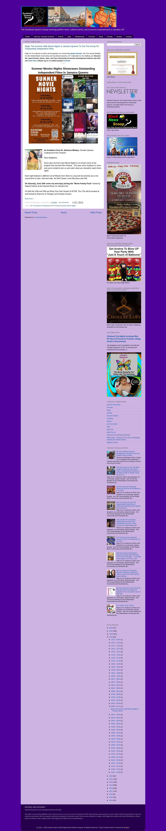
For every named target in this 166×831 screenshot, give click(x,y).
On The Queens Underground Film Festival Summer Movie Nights (53, 206)
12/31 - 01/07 (116, 639)
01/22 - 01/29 (116, 763)
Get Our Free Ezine (113, 404)
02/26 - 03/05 (116, 748)
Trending (110, 418)
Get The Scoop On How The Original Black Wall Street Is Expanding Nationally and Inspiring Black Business (128, 505)
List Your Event (112, 424)
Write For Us (111, 432)
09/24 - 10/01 (116, 676)
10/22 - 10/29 (116, 664)
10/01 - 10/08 (116, 673)
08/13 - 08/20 (116, 688)
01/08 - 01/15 (116, 769)
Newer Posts (31, 212)
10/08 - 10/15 (116, 670)
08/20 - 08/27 (116, 685)
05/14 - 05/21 (116, 718)
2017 (111, 791)
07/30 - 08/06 (116, 694)
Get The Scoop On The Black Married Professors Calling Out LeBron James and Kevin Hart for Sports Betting (127, 573)
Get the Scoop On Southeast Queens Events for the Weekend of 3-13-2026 (128, 488)
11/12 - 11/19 (116, 658)
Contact (129, 37)
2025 (111, 631)
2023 (111, 637)
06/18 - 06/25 (116, 703)
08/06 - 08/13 (116, 691)
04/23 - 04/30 (116, 727)
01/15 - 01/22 (116, 766)
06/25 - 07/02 (116, 700)
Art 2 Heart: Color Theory (125, 605)
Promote (91, 37)
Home (27, 37)
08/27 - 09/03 (116, 682)
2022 (111, 776)
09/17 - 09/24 (116, 679)
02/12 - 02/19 (116, 754)
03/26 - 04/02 (116, 739)
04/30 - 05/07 (116, 724)
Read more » (29, 199)
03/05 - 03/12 (116, 745)
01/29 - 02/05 (116, 760)
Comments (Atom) (40, 217)
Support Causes (112, 442)
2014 (111, 800)
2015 (111, 797)
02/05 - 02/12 (116, 757)
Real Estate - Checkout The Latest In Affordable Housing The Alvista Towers (123, 438)
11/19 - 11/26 (116, 655)
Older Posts (96, 212)
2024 (111, 634)
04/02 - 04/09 (116, 736)
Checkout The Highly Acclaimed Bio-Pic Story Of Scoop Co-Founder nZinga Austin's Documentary (124, 338)
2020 (111, 782)
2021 (111, 779)
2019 (111, 785)
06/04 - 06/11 (116, 706)
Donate (110, 37)
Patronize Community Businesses (118, 435)
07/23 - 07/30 (116, 697)
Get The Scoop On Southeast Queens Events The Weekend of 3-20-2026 (128, 539)
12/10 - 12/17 (116, 649)
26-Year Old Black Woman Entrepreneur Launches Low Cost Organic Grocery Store (127, 453)
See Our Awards (112, 416)
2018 (111, 788)
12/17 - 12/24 (116, 646)
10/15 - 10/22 (116, 667)
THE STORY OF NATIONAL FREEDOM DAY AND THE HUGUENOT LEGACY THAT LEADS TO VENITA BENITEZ (126, 522)
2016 (111, 794)
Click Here (32, 61)
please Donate (76, 53)
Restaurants (79, 37)
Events (60, 37)
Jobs (69, 37)
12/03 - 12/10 (116, 652)
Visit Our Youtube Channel (44, 37)
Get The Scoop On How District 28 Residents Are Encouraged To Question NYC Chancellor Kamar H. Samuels (128, 591)
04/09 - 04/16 (116, 733)
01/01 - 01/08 (116, 772)
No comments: (64, 202)
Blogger (126, 827)
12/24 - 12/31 (116, 643)
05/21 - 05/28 (116, 714)
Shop (101, 37)
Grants (119, 37)
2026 (111, 628)
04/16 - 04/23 (116, 730)
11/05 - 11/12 (116, 661)
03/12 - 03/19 (116, 742)
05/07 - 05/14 (116, 721)
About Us (110, 429)
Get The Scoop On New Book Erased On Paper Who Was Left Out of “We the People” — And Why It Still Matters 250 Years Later (128, 555)
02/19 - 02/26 (116, 751)
